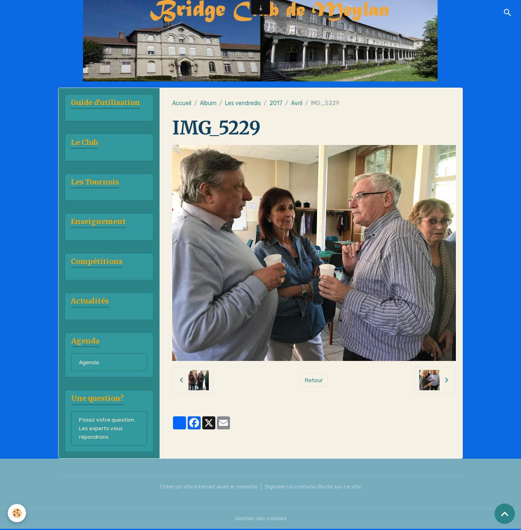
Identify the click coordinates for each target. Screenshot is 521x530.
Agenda (89, 363)
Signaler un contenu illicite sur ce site (314, 487)
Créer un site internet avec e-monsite (208, 487)
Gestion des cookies (260, 519)
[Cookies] (17, 513)
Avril (296, 103)
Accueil (181, 103)
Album (208, 103)
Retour (314, 379)
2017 (275, 103)
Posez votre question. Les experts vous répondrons (108, 430)
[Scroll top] (505, 514)
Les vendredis (243, 103)
